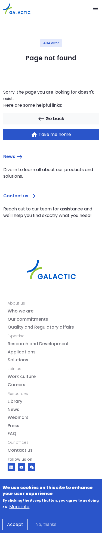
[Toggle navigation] (95, 9)
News (13, 156)
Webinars (18, 417)
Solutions (18, 360)
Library (15, 401)
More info (19, 510)
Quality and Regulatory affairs (41, 327)
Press (13, 425)
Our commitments (28, 319)
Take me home (51, 134)
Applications (22, 352)
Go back (51, 118)
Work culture (22, 376)
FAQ (12, 433)
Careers (16, 384)
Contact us (19, 196)
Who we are (20, 311)
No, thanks (45, 527)
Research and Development (38, 343)
